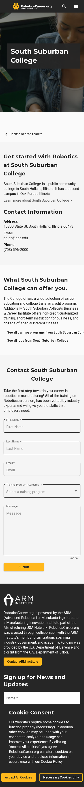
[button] (64, 6)
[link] (38, 340)
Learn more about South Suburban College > (38, 200)
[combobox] (42, 492)
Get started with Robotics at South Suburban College (41, 165)
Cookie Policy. (52, 761)
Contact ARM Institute (22, 661)
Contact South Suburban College (42, 374)
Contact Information (33, 212)
